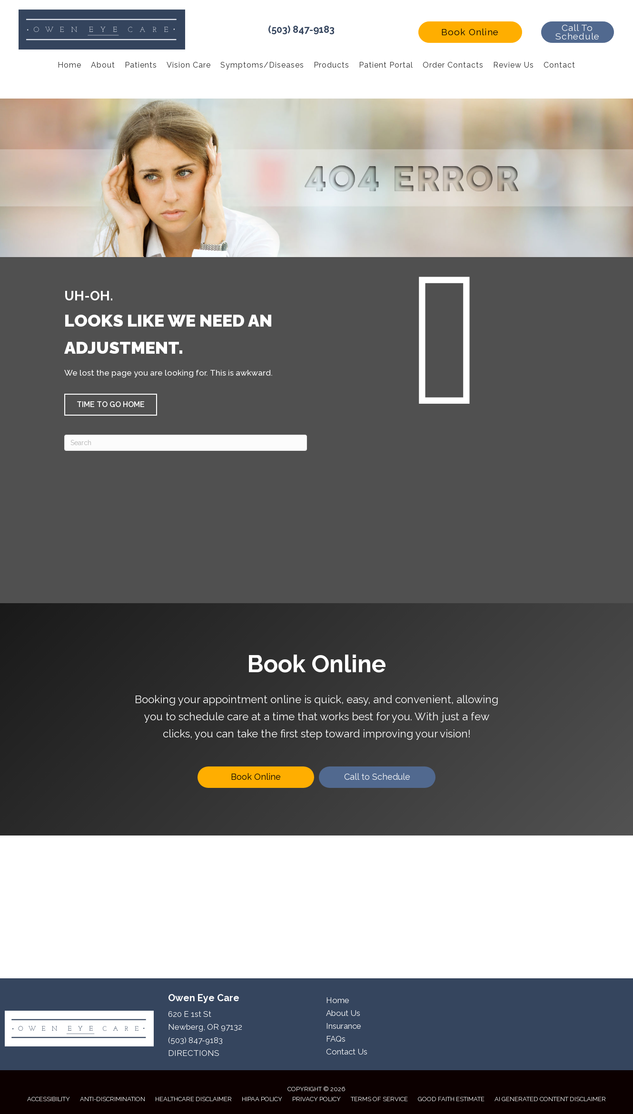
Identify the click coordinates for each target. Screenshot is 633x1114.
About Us (343, 1013)
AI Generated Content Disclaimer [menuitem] (550, 1099)
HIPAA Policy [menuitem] (262, 1099)
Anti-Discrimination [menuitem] (112, 1099)
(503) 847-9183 (301, 29)
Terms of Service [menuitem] (379, 1099)
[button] (470, 32)
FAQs (336, 1039)
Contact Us (346, 1051)
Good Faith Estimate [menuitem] (451, 1099)
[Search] (185, 443)
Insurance (343, 1026)
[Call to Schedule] (377, 777)
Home (337, 1000)
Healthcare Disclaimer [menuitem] (193, 1099)
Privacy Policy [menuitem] (316, 1099)
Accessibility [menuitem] (48, 1099)
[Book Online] (256, 777)
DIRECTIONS (193, 1053)
